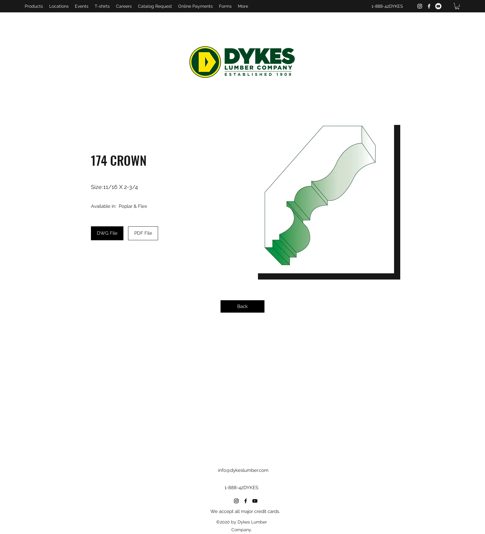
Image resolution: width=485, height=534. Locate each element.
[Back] (242, 306)
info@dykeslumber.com (243, 470)
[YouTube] (438, 6)
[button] (457, 6)
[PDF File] (143, 233)
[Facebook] (429, 6)
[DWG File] (107, 233)
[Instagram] (420, 6)
